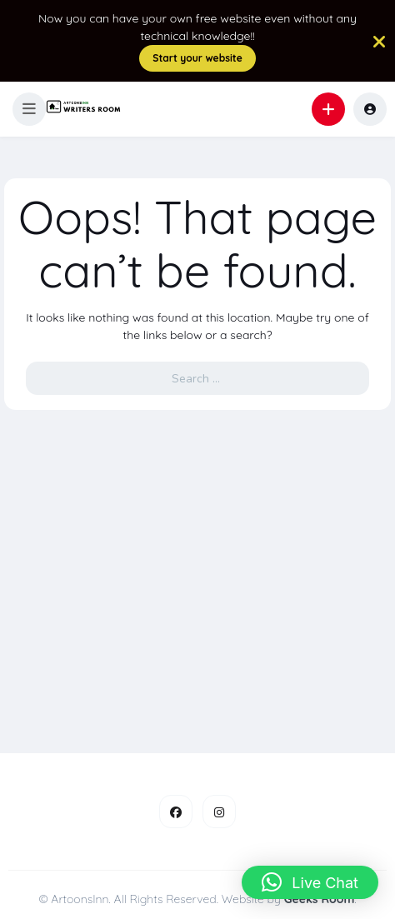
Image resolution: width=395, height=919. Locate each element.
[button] (29, 109)
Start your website (197, 58)
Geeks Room (319, 899)
